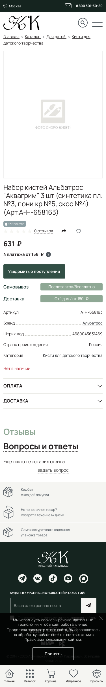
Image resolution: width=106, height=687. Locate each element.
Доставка (15, 401)
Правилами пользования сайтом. (53, 639)
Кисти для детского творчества (73, 355)
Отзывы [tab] (19, 432)
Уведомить (34, 271)
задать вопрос (53, 470)
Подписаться (88, 605)
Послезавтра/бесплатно (71, 286)
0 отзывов (43, 231)
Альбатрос (93, 323)
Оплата (12, 386)
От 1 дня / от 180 (64, 298)
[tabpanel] (53, 465)
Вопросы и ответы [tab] (40, 446)
